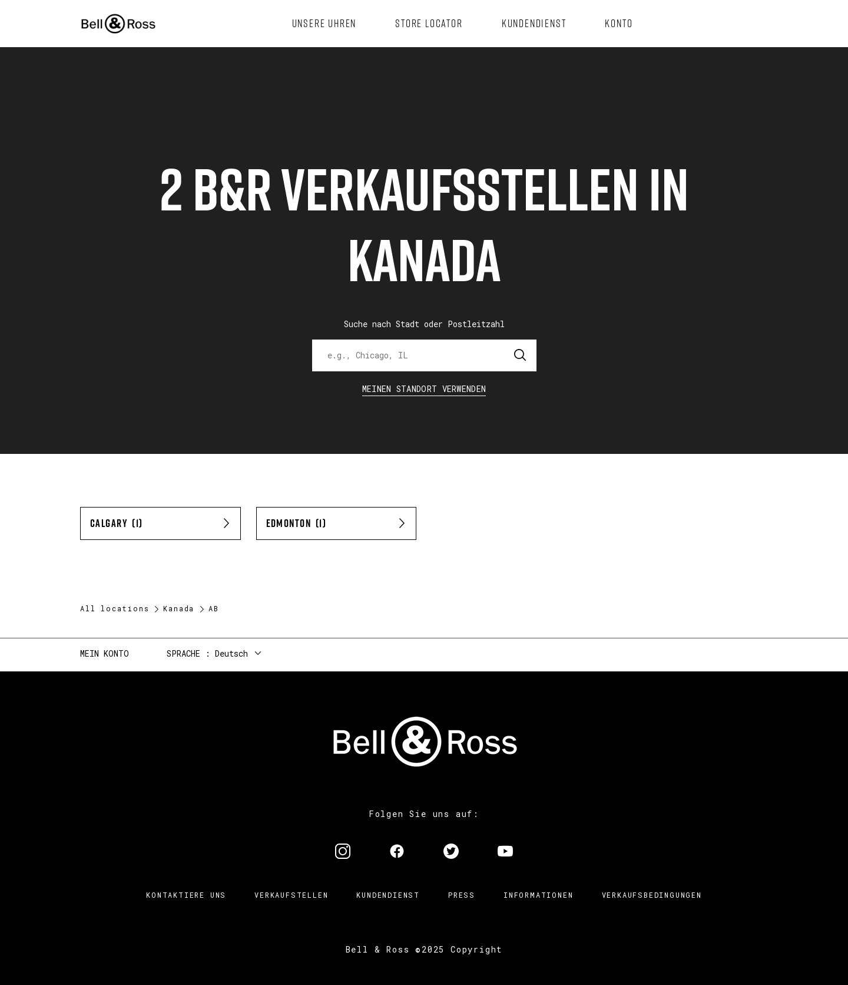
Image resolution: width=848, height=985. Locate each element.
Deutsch (231, 653)
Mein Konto (104, 653)
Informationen (538, 895)
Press (461, 895)
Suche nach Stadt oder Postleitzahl (424, 324)
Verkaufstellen (291, 895)
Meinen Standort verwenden (424, 388)
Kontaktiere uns (186, 895)
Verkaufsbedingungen (652, 895)
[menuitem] (324, 23)
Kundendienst (388, 895)
